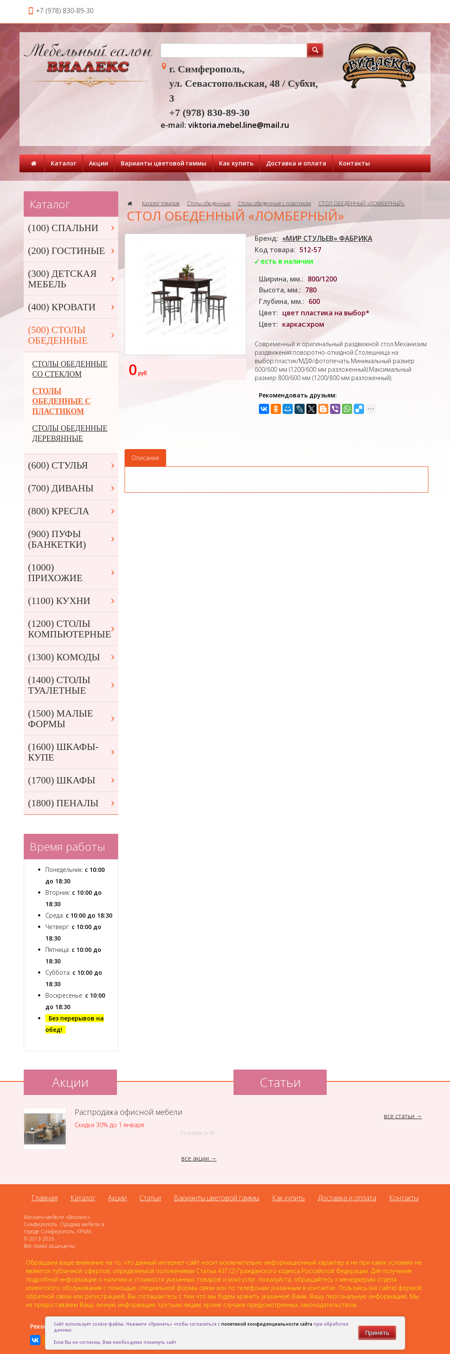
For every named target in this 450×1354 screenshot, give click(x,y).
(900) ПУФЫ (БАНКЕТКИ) (72, 539)
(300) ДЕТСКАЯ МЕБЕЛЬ (72, 278)
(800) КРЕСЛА (72, 511)
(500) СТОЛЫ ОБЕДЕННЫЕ (72, 335)
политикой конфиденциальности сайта (266, 1324)
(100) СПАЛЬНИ (72, 228)
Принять (377, 1333)
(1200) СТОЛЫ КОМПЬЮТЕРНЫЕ (72, 628)
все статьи (399, 1116)
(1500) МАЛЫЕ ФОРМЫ (72, 718)
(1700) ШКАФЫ (72, 780)
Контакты (354, 163)
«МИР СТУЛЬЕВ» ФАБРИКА (327, 238)
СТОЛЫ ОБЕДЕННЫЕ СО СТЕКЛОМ (70, 369)
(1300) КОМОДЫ (72, 657)
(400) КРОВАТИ (72, 307)
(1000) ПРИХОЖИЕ (72, 572)
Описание (145, 458)
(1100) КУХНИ (72, 601)
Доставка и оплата (296, 163)
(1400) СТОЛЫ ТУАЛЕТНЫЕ (72, 685)
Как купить (236, 163)
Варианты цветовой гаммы (163, 163)
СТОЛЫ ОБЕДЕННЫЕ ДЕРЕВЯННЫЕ (70, 433)
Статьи (150, 1197)
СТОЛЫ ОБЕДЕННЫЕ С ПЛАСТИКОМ (61, 401)
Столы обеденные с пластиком (274, 203)
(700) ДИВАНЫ (72, 488)
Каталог (63, 163)
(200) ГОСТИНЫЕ (72, 251)
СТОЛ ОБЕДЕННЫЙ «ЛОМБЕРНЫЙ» (361, 203)
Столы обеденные (209, 203)
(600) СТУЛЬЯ (72, 465)
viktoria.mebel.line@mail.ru (238, 125)
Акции (98, 163)
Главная (44, 1197)
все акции (195, 1158)
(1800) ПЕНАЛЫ (72, 803)
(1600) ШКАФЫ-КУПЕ (72, 752)
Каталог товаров (161, 203)
